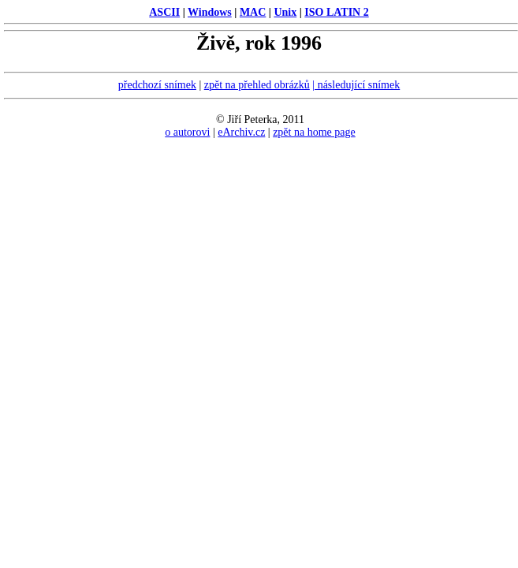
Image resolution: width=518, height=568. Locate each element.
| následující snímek (356, 85)
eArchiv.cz (241, 132)
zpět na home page (314, 132)
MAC (253, 12)
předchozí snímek (157, 85)
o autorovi (187, 132)
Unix (285, 12)
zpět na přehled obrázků (257, 85)
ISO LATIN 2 (336, 12)
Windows (210, 12)
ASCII (164, 12)
